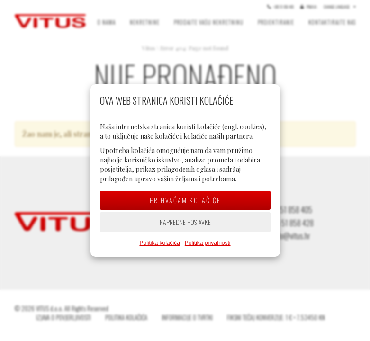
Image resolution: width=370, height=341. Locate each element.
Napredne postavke (185, 222)
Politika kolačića (159, 243)
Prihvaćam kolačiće (185, 200)
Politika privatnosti (208, 243)
